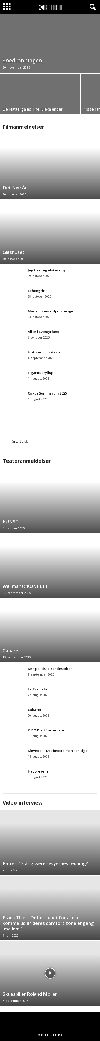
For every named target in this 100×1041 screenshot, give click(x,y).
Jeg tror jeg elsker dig (46, 270)
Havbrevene (38, 771)
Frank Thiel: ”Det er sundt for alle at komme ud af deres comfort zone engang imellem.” (48, 923)
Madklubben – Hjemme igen (51, 311)
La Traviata (38, 689)
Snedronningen (22, 60)
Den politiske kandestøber (50, 668)
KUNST (10, 522)
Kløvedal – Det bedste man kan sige (58, 750)
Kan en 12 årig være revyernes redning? (45, 863)
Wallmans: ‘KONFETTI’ (26, 586)
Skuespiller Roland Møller (30, 994)
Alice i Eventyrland (43, 331)
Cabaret (11, 651)
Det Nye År (15, 187)
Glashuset (14, 252)
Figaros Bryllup (40, 372)
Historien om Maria (44, 352)
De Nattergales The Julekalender (33, 109)
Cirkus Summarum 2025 (48, 393)
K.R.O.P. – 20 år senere (46, 730)
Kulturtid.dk (19, 441)
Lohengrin (36, 290)
